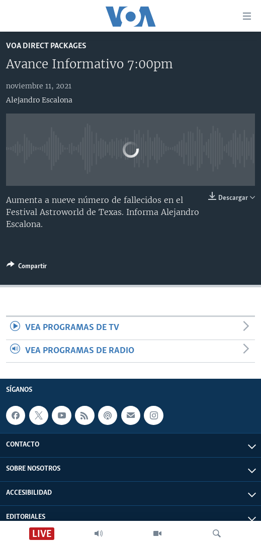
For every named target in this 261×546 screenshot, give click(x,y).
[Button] (27, 267)
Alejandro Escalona (39, 99)
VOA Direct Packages (46, 46)
